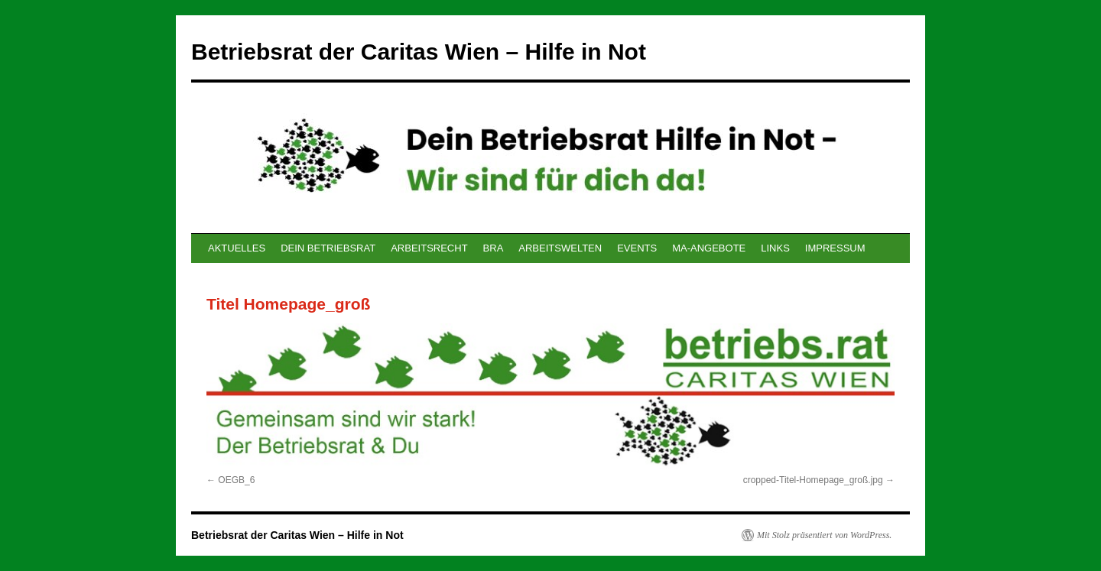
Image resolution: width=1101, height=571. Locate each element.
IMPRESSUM (835, 248)
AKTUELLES (236, 248)
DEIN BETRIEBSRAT (328, 248)
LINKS (775, 248)
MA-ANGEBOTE (708, 248)
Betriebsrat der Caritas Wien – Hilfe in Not (418, 51)
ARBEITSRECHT (429, 248)
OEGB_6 (236, 480)
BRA (493, 248)
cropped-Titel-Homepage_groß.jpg (813, 480)
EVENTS (637, 248)
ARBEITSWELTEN (560, 248)
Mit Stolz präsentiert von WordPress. (824, 535)
